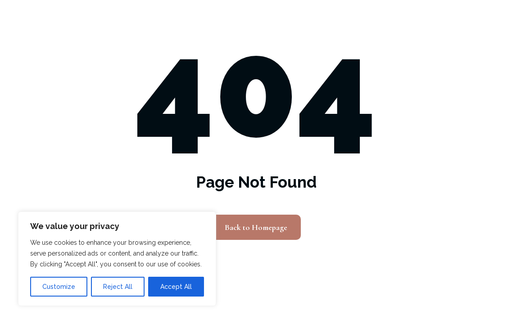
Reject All (117, 286)
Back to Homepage (256, 227)
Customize (58, 286)
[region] (117, 259)
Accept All (176, 286)
